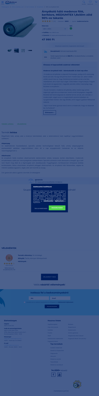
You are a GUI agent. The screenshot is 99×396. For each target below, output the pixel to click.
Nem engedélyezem (41, 208)
